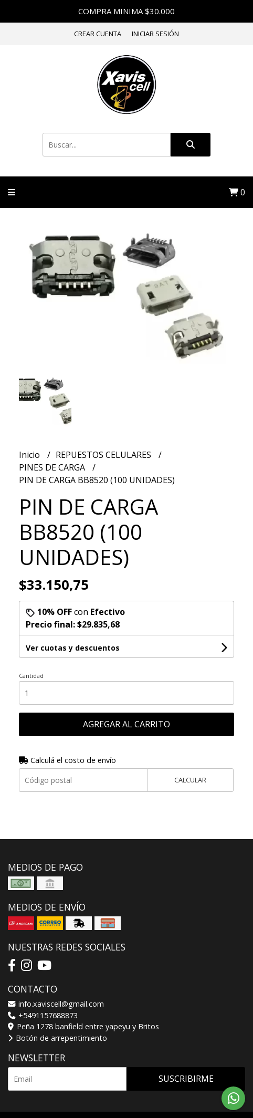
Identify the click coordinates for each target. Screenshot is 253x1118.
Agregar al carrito (126, 724)
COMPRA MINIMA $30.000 (126, 11)
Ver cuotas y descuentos (73, 648)
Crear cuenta (97, 33)
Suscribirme (186, 1078)
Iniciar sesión (155, 33)
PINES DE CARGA (53, 467)
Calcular (190, 780)
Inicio (30, 455)
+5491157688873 (43, 1015)
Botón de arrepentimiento (57, 1038)
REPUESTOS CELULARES (104, 455)
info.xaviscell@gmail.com (56, 1004)
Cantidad (31, 676)
